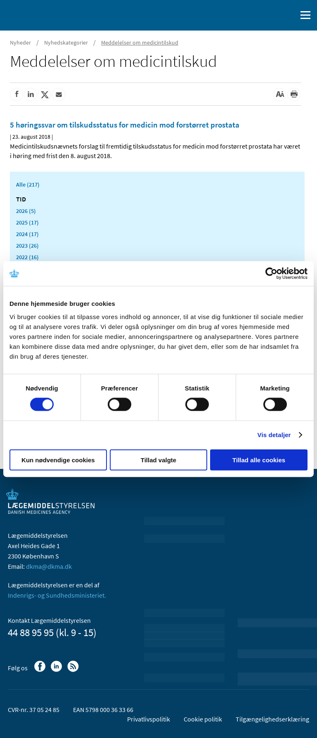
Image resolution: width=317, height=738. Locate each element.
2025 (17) (27, 222)
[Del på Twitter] (44, 94)
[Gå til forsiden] (41, 14)
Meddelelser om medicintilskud (139, 42)
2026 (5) (26, 211)
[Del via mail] (58, 94)
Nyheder (20, 42)
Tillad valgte (158, 459)
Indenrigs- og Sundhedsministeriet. (57, 595)
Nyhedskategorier (66, 42)
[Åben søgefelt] (289, 15)
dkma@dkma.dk (49, 566)
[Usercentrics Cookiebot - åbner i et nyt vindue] (271, 273)
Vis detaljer (274, 434)
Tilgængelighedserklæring (272, 719)
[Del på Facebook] (16, 94)
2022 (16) (27, 257)
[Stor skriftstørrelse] (279, 94)
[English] (269, 15)
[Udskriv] (293, 94)
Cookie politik (203, 719)
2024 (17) (27, 234)
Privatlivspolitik (148, 719)
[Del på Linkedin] (30, 94)
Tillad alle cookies (258, 459)
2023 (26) (27, 245)
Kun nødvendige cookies (58, 459)
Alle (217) (28, 184)
